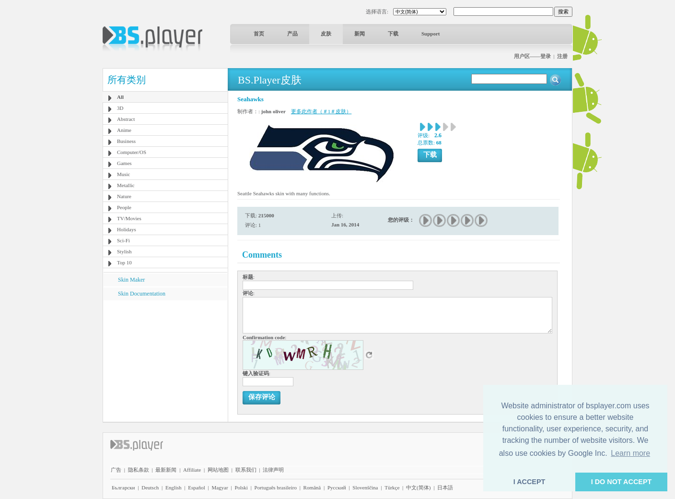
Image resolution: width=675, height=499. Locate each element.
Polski (241, 487)
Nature (124, 196)
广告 (116, 470)
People (124, 207)
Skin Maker (131, 279)
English (173, 487)
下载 (393, 33)
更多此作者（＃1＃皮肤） (321, 111)
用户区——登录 (532, 56)
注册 (562, 56)
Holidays (126, 229)
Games (124, 163)
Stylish (124, 251)
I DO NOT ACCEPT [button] (621, 482)
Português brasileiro (276, 487)
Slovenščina (365, 487)
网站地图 (218, 470)
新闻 (359, 33)
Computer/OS (131, 152)
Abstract (126, 119)
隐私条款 (138, 470)
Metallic (126, 185)
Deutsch (150, 487)
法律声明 (273, 470)
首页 (259, 33)
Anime (124, 130)
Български (123, 487)
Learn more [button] (630, 453)
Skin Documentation (141, 293)
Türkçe (391, 487)
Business (126, 141)
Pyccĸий (336, 487)
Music (123, 174)
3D (120, 108)
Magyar (219, 487)
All (120, 97)
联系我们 (245, 470)
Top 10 (124, 262)
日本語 (445, 487)
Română (312, 487)
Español (196, 487)
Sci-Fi (123, 240)
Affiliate (192, 470)
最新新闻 (165, 470)
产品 (292, 33)
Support (430, 33)
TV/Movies (129, 218)
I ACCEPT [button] (529, 482)
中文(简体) (418, 487)
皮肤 (326, 33)
